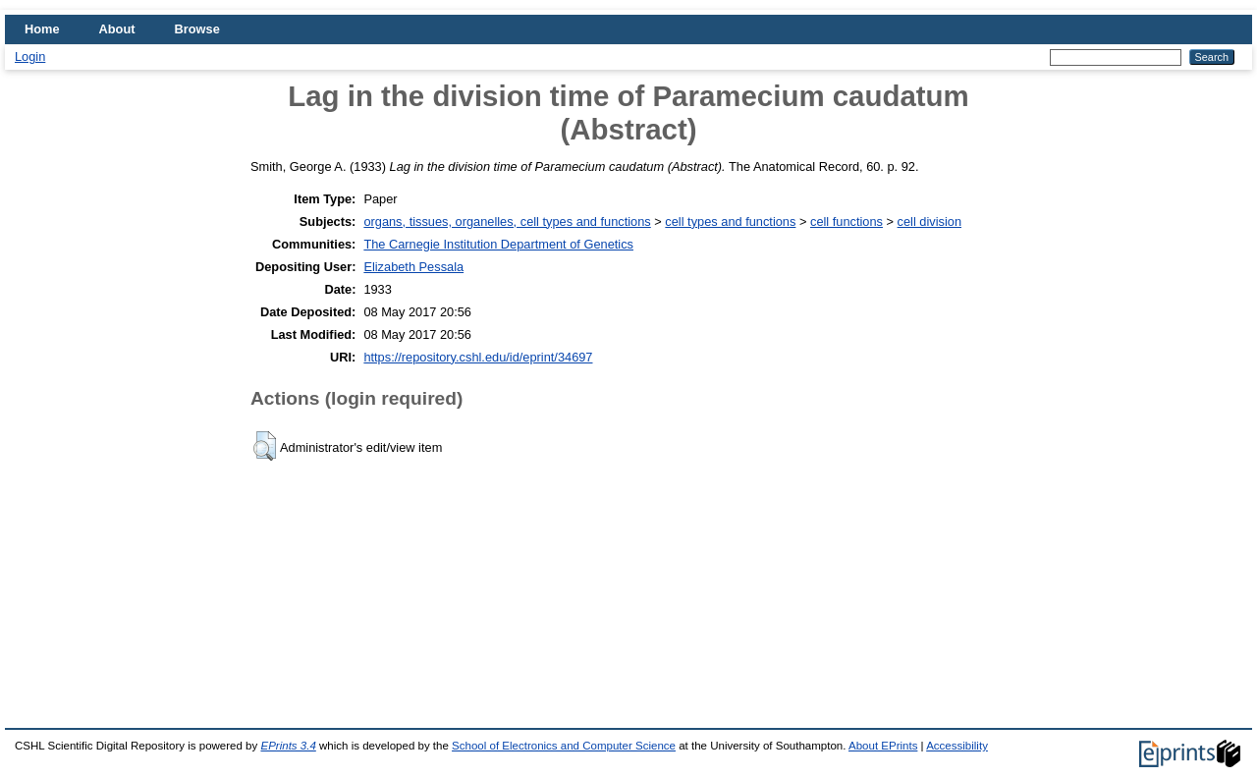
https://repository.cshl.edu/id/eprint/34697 (477, 357)
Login (30, 56)
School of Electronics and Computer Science (564, 745)
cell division (929, 221)
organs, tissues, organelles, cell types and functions (506, 221)
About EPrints (882, 745)
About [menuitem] (117, 29)
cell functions (846, 221)
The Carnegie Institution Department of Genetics (498, 244)
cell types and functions (730, 221)
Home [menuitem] (42, 29)
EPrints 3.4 (287, 745)
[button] (264, 446)
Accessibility (957, 745)
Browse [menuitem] (197, 29)
